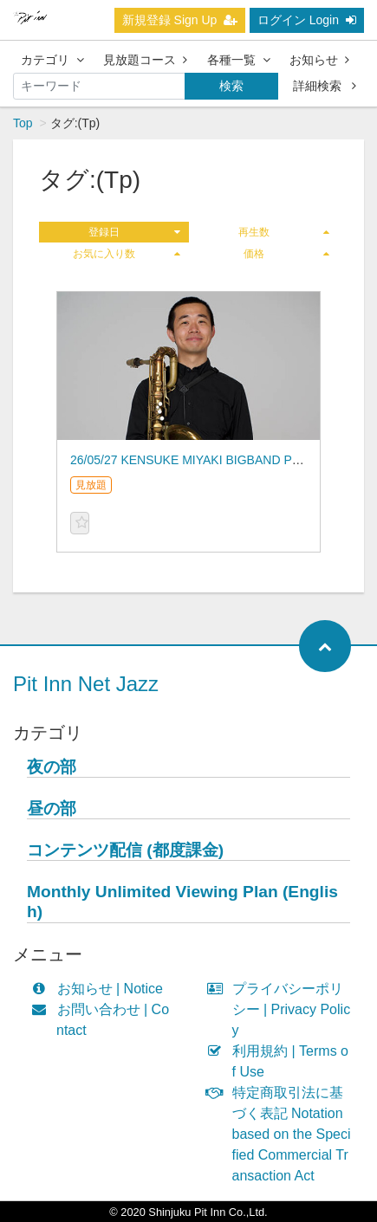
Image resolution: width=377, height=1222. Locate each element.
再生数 (283, 232)
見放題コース (145, 60)
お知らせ (319, 60)
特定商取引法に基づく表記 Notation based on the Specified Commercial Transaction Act (283, 1134)
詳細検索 (324, 86)
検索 (231, 86)
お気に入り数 (126, 254)
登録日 (133, 232)
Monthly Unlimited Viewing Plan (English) (182, 902)
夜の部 (51, 767)
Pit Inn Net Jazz (86, 683)
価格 (286, 254)
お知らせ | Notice (101, 988)
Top (23, 123)
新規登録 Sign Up (180, 20)
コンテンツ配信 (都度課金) (125, 850)
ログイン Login (306, 20)
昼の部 (51, 808)
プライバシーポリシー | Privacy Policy (283, 1009)
